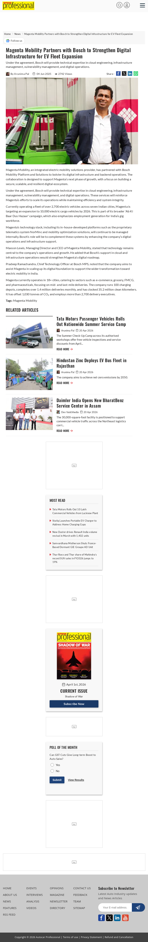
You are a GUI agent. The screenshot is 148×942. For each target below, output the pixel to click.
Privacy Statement (91, 937)
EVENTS (31, 888)
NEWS (7, 901)
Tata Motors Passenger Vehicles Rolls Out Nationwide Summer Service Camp (91, 321)
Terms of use (70, 937)
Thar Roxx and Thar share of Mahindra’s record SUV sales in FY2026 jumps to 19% (74, 558)
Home (7, 33)
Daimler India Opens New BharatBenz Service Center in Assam (90, 403)
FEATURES (10, 908)
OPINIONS (56, 888)
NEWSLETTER (58, 901)
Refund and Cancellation (119, 937)
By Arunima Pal (18, 73)
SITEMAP (79, 908)
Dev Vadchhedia (68, 412)
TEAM (77, 901)
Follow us (14, 41)
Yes (58, 765)
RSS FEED (9, 914)
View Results (76, 779)
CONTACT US (82, 888)
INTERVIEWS (34, 895)
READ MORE (65, 349)
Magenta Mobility (25, 300)
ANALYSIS (32, 901)
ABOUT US (10, 895)
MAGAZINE (57, 895)
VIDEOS (31, 908)
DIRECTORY (57, 908)
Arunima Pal (66, 330)
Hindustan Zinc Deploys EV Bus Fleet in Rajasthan (91, 363)
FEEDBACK (80, 895)
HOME (7, 888)
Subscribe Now (74, 704)
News (17, 33)
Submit (57, 779)
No (57, 771)
